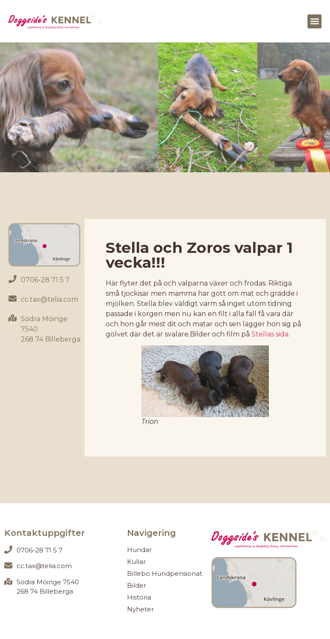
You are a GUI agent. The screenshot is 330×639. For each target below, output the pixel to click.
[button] (314, 21)
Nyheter (140, 609)
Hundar (139, 550)
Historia (139, 597)
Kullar (136, 562)
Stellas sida (269, 334)
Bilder (136, 585)
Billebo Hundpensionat (164, 573)
